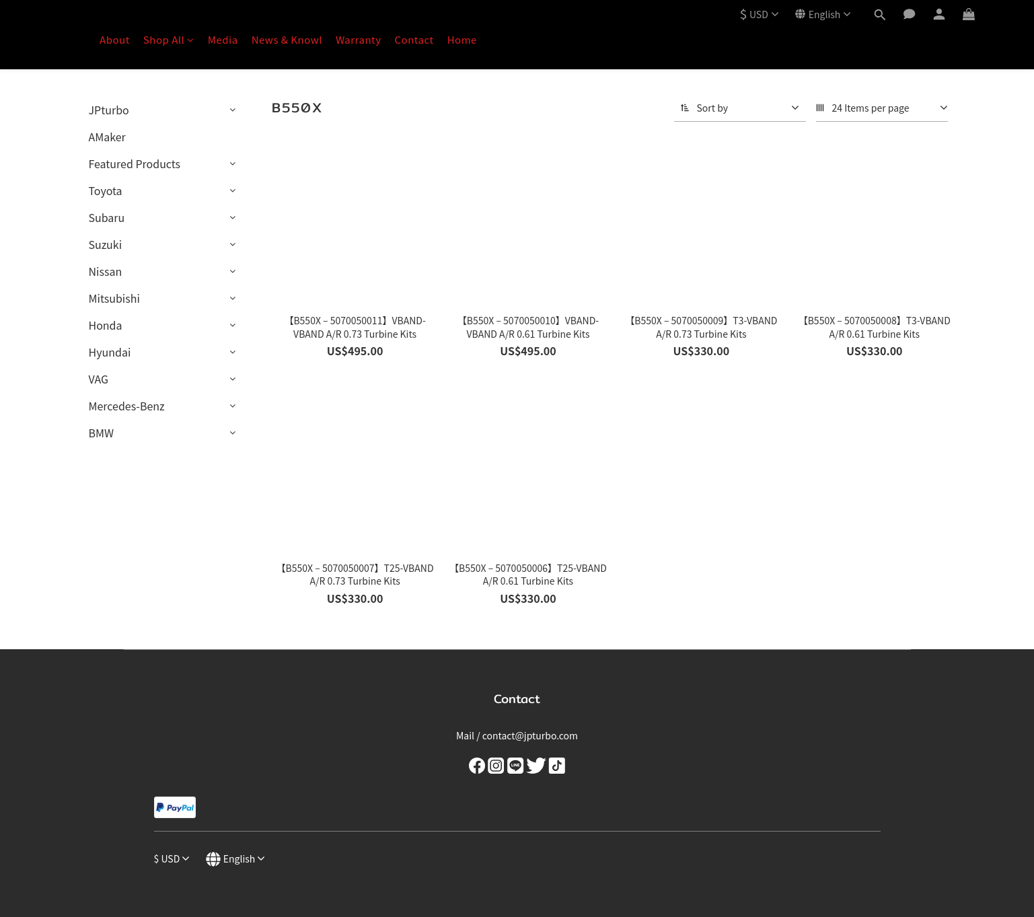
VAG (98, 379)
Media (223, 39)
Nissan (105, 271)
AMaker (107, 137)
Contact (414, 39)
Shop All (168, 39)
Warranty (358, 39)
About (115, 39)
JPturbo (109, 110)
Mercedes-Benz (127, 406)
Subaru (107, 217)
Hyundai (110, 352)
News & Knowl (287, 39)
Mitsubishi (114, 298)
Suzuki (105, 244)
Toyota (105, 190)
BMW (101, 433)
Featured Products (135, 163)
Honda (105, 325)
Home (462, 39)
